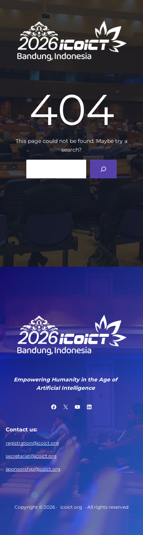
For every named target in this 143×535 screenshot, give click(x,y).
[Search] (103, 169)
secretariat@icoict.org (31, 456)
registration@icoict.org (32, 443)
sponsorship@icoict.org (33, 469)
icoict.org (71, 507)
